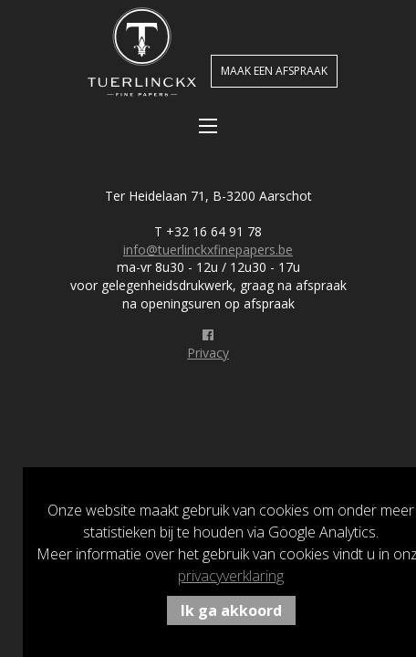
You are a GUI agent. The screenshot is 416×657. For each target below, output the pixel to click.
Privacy (208, 352)
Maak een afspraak (274, 70)
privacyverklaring (231, 576)
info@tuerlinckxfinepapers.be (208, 249)
